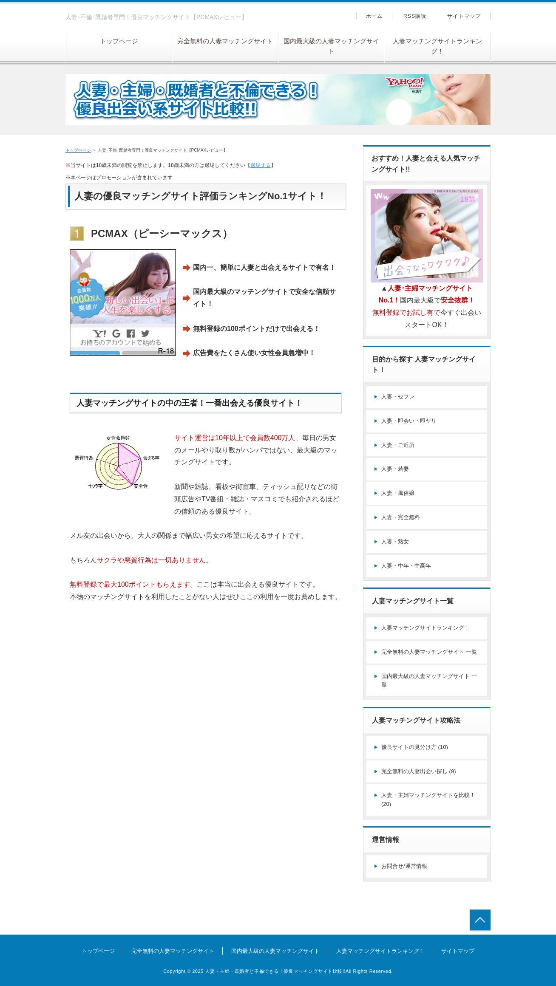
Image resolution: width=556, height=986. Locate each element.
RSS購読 (415, 16)
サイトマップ (464, 16)
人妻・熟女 (395, 541)
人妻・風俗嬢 (397, 493)
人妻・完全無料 (400, 517)
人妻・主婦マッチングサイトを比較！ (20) (428, 799)
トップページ (119, 41)
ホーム (374, 16)
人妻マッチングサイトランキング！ (437, 46)
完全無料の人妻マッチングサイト (225, 41)
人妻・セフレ (397, 396)
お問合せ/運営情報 (404, 866)
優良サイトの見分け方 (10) (414, 747)
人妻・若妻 (395, 469)
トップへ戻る (480, 920)
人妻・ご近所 (397, 445)
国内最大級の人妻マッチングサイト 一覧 (429, 680)
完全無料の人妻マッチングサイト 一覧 (429, 652)
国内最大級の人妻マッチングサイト (331, 46)
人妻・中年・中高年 (406, 565)
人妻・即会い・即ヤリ (409, 421)
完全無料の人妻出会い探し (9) (418, 771)
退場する (260, 165)
